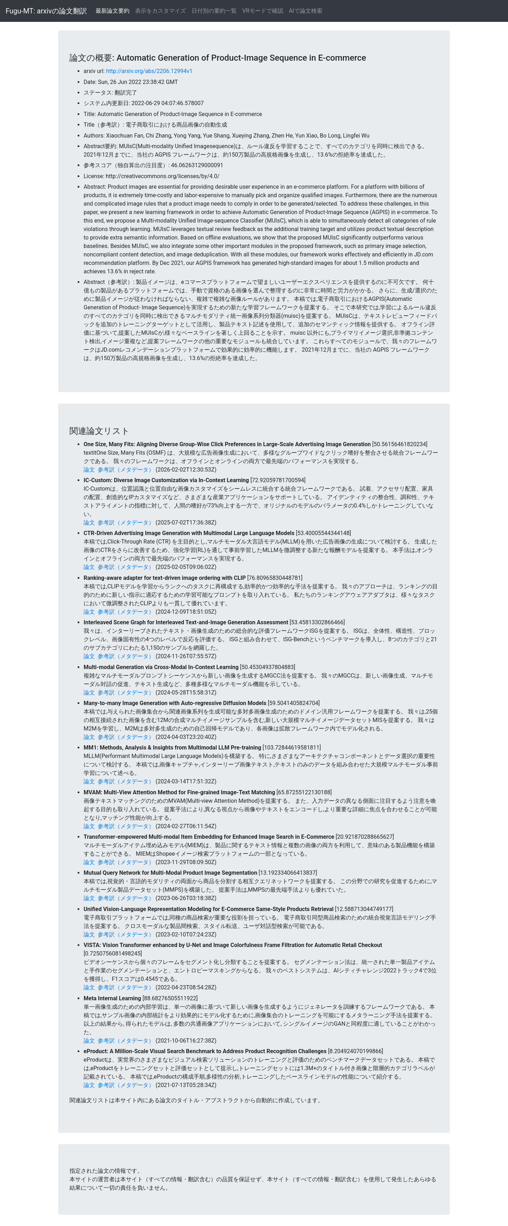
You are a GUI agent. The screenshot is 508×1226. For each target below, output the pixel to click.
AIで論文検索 (305, 10)
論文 (89, 469)
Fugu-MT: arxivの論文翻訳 (46, 11)
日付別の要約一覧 (214, 10)
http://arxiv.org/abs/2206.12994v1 (149, 71)
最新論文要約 (112, 10)
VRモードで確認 (262, 10)
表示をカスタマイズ (160, 10)
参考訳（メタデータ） (126, 469)
